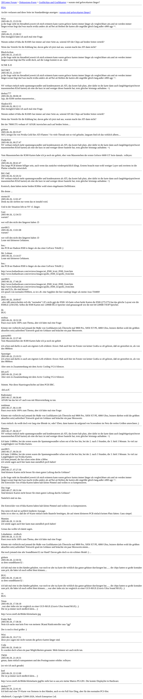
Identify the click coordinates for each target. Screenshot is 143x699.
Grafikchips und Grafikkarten (52, 2)
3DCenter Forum (9, 2)
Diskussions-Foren (27, 2)
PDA (3, 7)
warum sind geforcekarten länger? (75, 12)
